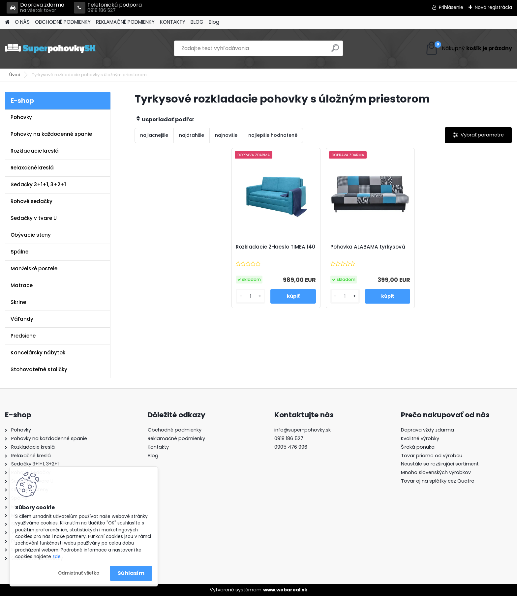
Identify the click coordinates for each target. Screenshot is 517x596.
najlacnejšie (154, 135)
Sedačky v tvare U (34, 218)
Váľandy (22, 318)
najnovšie (226, 135)
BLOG (197, 21)
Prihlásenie (451, 7)
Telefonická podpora (108, 8)
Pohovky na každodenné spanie (51, 134)
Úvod (14, 75)
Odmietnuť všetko (78, 573)
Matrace (22, 285)
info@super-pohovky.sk (302, 430)
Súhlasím (131, 573)
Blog (214, 21)
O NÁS (22, 21)
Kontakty (158, 447)
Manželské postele (34, 268)
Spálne (19, 251)
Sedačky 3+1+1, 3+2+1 (38, 184)
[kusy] (250, 296)
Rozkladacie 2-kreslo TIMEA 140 (275, 247)
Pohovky (21, 117)
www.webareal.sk (285, 589)
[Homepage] (7, 22)
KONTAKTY (172, 21)
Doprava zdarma (35, 8)
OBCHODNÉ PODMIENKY (63, 21)
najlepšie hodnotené (272, 135)
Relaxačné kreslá (32, 167)
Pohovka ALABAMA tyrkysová (367, 247)
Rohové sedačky (31, 201)
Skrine (18, 302)
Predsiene (23, 335)
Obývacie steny (31, 234)
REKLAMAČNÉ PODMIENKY (125, 21)
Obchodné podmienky (174, 430)
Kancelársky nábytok (38, 352)
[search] (335, 50)
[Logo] (50, 48)
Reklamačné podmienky (176, 438)
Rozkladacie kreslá (35, 150)
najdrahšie (191, 135)
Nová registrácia (493, 7)
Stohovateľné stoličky (39, 369)
